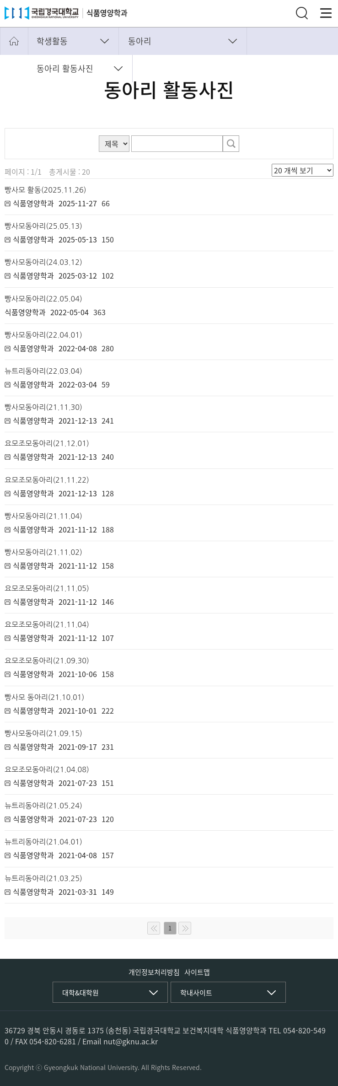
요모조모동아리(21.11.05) (47, 588)
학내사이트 (196, 993)
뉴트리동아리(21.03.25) (43, 878)
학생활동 (52, 41)
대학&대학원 (80, 993)
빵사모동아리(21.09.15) (43, 733)
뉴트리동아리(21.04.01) (43, 841)
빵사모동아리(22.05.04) (43, 298)
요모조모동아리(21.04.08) (47, 769)
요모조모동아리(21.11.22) (47, 480)
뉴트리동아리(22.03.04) (43, 371)
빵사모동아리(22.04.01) (43, 335)
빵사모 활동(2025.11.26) (45, 190)
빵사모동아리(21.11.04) (43, 516)
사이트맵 (197, 972)
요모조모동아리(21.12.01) (47, 443)
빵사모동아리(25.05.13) (43, 226)
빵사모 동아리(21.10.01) (44, 697)
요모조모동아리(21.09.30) (47, 660)
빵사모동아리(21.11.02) (43, 552)
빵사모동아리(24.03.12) (43, 262)
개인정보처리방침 (154, 972)
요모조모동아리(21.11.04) (47, 624)
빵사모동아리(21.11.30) (43, 407)
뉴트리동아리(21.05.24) (43, 805)
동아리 (139, 41)
